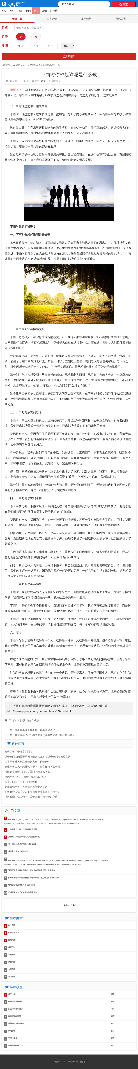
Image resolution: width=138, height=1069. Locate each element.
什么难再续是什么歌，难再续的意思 (35, 730)
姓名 (5, 28)
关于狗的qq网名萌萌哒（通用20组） (23, 844)
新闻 (28, 10)
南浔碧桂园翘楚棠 (15, 1001)
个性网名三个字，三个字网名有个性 (22, 829)
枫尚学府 (11, 1031)
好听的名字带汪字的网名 (18, 751)
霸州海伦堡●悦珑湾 (16, 1023)
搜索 (123, 4)
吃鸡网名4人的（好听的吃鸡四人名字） (27, 776)
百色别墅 (11, 955)
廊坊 (112, 1023)
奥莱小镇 (11, 994)
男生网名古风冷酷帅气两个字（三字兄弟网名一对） (34, 766)
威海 (112, 994)
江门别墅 (11, 977)
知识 (44, 10)
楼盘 (20, 10)
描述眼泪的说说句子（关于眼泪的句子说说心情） (32, 796)
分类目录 (71, 1062)
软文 (36, 10)
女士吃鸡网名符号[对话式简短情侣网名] (24, 837)
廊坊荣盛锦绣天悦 (15, 1045)
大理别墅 (11, 969)
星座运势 (86, 18)
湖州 (112, 1001)
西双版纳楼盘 (13, 933)
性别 (5, 36)
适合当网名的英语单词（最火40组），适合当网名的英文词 (37, 756)
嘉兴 (112, 1031)
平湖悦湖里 (12, 1038)
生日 (5, 46)
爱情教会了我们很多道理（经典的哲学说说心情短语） (45, 735)
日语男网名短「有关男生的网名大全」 (23, 892)
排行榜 (54, 10)
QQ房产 (12, 4)
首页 (3, 10)
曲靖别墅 (11, 940)
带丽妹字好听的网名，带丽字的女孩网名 (27, 771)
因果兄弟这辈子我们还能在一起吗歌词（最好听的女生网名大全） (34, 878)
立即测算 (69, 56)
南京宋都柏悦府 (14, 1016)
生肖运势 (52, 18)
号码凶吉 (121, 18)
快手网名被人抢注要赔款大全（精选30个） (29, 761)
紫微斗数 (17, 18)
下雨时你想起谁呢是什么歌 (24, 720)
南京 (112, 1016)
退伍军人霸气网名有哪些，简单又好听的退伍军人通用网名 (31, 870)
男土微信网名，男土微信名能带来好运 (26, 786)
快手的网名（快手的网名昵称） (22, 781)
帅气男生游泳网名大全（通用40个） (22, 885)
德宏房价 (11, 947)
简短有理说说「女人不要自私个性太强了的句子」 (32, 791)
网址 (12, 10)
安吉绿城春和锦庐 (15, 1009)
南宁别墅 (11, 925)
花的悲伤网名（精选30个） (19, 851)
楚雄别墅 (11, 962)
